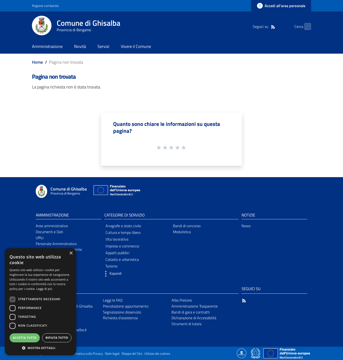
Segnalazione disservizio (122, 312)
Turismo (111, 266)
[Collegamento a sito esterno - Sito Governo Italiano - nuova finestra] (256, 352)
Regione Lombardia (45, 5)
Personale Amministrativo (56, 244)
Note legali (112, 353)
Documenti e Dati (49, 232)
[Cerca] (305, 26)
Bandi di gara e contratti (191, 312)
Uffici (40, 238)
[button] (111, 274)
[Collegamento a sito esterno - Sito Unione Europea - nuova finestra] (116, 191)
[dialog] (40, 301)
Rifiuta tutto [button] (56, 338)
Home (37, 62)
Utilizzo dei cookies (157, 353)
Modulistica (182, 232)
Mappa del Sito (132, 353)
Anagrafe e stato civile (123, 226)
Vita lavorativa (117, 239)
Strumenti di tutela (187, 324)
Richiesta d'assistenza (120, 318)
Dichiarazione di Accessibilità (194, 318)
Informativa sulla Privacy (86, 353)
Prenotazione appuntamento (125, 306)
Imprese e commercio (122, 246)
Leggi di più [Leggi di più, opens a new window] (44, 289)
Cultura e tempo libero (123, 232)
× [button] (71, 253)
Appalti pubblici (117, 253)
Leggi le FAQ (113, 300)
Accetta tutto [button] (24, 338)
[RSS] (265, 26)
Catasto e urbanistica (122, 259)
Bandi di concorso (187, 226)
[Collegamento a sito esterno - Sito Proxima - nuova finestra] (241, 352)
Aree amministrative (52, 226)
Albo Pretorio (182, 300)
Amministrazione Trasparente (195, 306)
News (246, 226)
